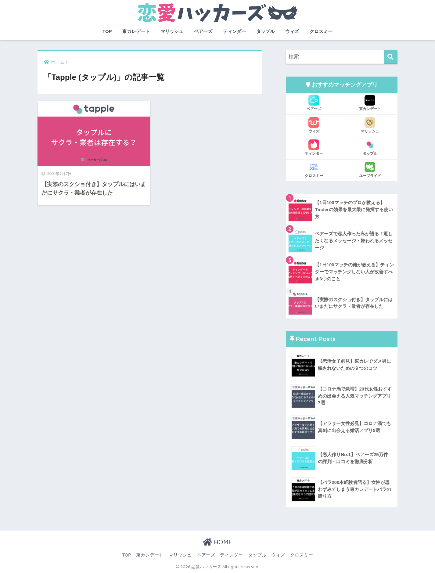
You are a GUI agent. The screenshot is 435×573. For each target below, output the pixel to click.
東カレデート (136, 31)
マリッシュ (171, 31)
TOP (107, 31)
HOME (217, 542)
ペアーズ (203, 31)
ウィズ (292, 31)
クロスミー (321, 31)
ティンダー (234, 31)
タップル (265, 31)
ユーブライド (370, 170)
